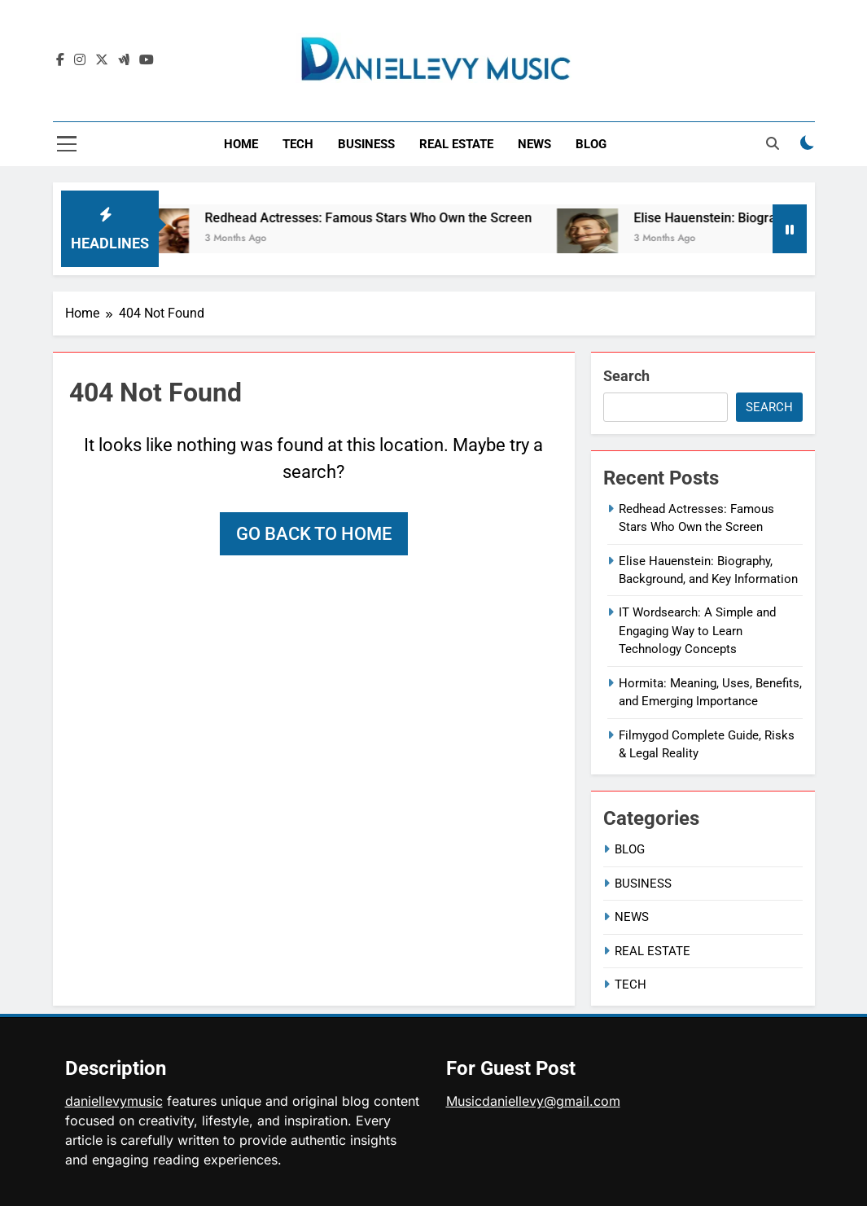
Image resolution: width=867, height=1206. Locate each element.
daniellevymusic (114, 1101)
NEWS (534, 144)
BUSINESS (366, 144)
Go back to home (314, 534)
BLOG (591, 144)
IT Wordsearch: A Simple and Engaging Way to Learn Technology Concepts (697, 630)
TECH (297, 144)
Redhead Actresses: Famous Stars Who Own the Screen (377, 218)
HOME (241, 144)
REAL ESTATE (456, 144)
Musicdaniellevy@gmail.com (533, 1101)
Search (626, 375)
